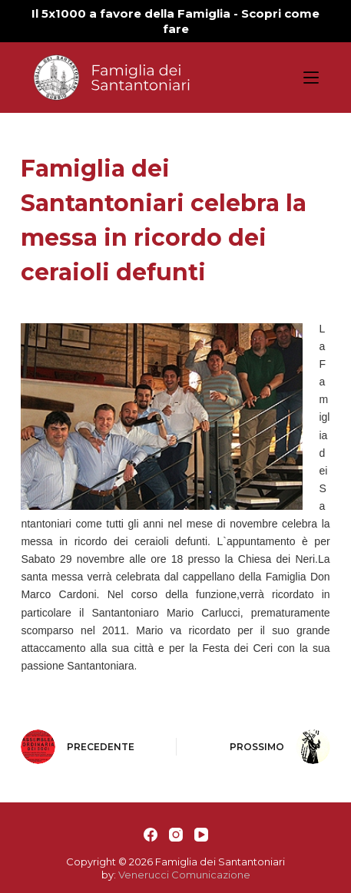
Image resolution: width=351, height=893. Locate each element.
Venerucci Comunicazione (184, 874)
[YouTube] (201, 835)
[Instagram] (176, 835)
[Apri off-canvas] (311, 77)
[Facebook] (150, 835)
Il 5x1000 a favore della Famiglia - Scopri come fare (175, 21)
